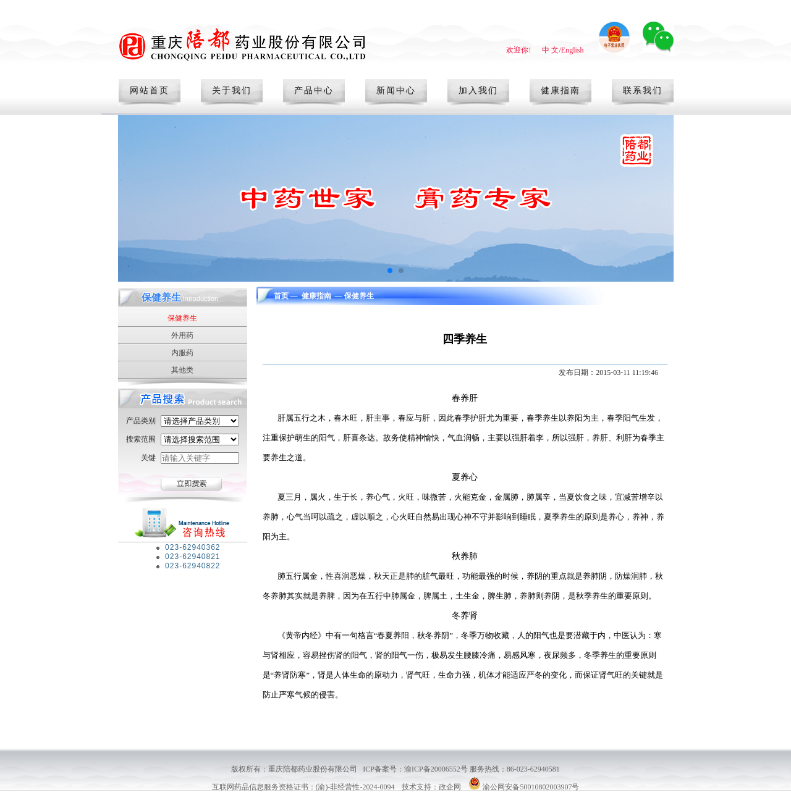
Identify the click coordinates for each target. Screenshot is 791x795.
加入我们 (478, 90)
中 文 (550, 50)
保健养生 (182, 318)
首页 (281, 296)
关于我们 (232, 90)
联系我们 (642, 90)
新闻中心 (396, 90)
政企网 (450, 787)
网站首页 (149, 90)
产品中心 (314, 90)
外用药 (182, 335)
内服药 (182, 352)
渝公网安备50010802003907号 (531, 787)
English (572, 50)
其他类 (182, 370)
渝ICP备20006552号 (437, 769)
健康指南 (560, 90)
